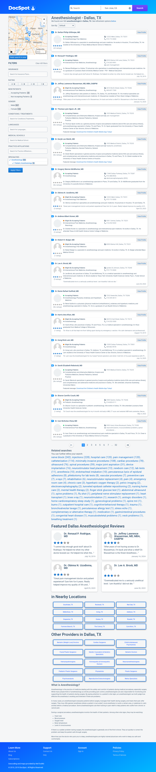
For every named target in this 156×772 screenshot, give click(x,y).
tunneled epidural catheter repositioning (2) (107, 486)
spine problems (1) (66, 493)
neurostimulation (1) (95, 497)
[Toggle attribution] (11, 52)
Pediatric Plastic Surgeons (68, 671)
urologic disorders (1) (134, 497)
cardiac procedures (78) (130, 461)
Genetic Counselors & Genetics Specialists (99, 653)
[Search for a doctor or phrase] (85, 8)
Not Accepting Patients (20, 96)
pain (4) (128, 479)
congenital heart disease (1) (71, 515)
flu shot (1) (84, 493)
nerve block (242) (61, 457)
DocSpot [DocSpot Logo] (21, 7)
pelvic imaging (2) (130, 482)
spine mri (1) (134, 501)
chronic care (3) (76, 482)
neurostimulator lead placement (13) (92, 468)
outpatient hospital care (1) (78, 504)
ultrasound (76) (59, 464)
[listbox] (27, 161)
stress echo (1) (123, 508)
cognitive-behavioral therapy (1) (111, 504)
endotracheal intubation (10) (91, 471)
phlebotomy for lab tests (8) (83, 475)
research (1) (114, 497)
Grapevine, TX (68, 619)
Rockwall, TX (99, 605)
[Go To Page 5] (100, 445)
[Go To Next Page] (128, 445)
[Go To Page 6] (104, 445)
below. (113, 21)
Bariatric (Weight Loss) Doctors (68, 642)
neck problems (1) (132, 515)
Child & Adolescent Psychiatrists (131, 644)
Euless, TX (99, 619)
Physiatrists (99, 671)
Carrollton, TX (131, 626)
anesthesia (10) (66, 471)
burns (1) (56, 504)
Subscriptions (13, 759)
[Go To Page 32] (116, 445)
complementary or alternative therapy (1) (73, 512)
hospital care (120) (101, 457)
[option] (29, 159)
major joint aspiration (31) (110, 464)
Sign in (80, 751)
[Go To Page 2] (87, 445)
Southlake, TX (68, 605)
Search (140, 8)
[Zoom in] (44, 19)
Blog (10, 755)
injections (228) (81, 457)
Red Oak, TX (131, 605)
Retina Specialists (131, 679)
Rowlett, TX (131, 619)
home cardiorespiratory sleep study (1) (72, 501)
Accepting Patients (19, 93)
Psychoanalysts (68, 679)
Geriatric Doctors (131, 652)
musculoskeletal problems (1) (104, 515)
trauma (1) (135, 504)
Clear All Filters (41, 63)
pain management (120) (126, 457)
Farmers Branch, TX (68, 626)
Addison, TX (131, 612)
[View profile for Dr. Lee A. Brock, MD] (125, 577)
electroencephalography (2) (66, 486)
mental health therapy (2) (75, 490)
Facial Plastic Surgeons (68, 652)
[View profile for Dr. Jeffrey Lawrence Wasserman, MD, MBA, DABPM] (125, 545)
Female (14, 109)
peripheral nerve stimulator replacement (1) (115, 493)
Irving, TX (99, 612)
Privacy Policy (118, 751)
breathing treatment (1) (64, 519)
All (13, 84)
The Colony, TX (99, 626)
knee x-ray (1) (75, 497)
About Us (12, 751)
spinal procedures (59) (82, 464)
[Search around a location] (116, 8)
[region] (27, 35)
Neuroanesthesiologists (131, 662)
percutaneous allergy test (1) (98, 508)
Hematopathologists (68, 662)
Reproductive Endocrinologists (99, 679)
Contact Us (47, 751)
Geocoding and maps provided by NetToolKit (26, 764)
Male (13, 105)
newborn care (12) (124, 468)
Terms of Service (119, 755)
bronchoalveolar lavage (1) (66, 508)
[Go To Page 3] (92, 445)
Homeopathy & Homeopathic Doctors (99, 663)
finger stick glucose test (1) (105, 490)
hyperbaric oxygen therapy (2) (102, 482)
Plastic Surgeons (131, 671)
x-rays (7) (61, 479)
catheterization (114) (62, 461)
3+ (23, 84)
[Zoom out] (44, 23)
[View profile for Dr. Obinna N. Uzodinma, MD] (74, 577)
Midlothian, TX (68, 612)
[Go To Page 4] (96, 445)
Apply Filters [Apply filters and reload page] (15, 170)
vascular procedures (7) (113, 475)
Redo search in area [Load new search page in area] (18, 57)
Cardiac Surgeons (99, 642)
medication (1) (105, 512)
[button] (66, 26)
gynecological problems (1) (110, 501)
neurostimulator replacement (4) (105, 479)
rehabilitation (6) (76, 479)
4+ (33, 84)
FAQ (45, 755)
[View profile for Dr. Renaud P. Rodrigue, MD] (74, 545)
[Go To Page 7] (108, 445)
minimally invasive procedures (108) (96, 461)
